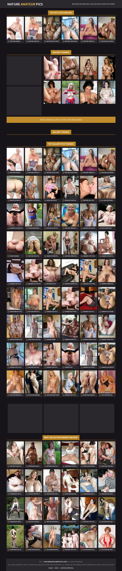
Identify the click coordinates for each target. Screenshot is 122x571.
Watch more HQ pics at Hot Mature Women (61, 119)
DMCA (57, 568)
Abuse (51, 568)
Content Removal (66, 568)
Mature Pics (25, 4)
